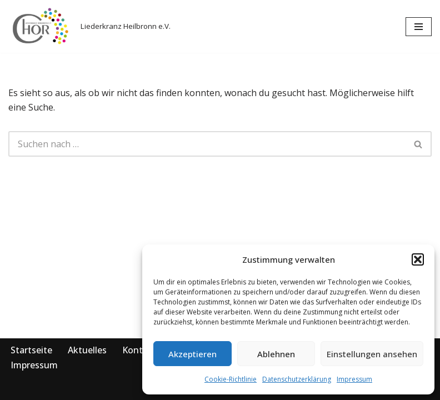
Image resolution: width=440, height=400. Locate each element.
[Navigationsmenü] (419, 26)
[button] (417, 259)
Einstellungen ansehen (372, 353)
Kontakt (139, 350)
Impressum (354, 379)
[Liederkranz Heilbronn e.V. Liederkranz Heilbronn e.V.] (89, 26)
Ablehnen (276, 353)
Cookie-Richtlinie (230, 379)
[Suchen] (207, 144)
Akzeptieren (192, 353)
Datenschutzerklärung (296, 379)
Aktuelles (87, 350)
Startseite (31, 350)
